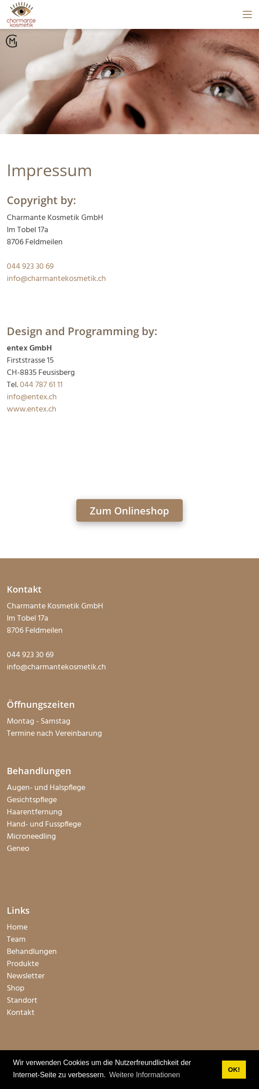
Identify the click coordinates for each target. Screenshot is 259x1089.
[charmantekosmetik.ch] (21, 14)
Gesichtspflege (32, 800)
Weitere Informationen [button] (144, 1075)
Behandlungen (32, 951)
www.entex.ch (31, 409)
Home (17, 927)
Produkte (23, 964)
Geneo (18, 848)
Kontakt (21, 1012)
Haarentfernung (34, 812)
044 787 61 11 (41, 385)
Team (16, 939)
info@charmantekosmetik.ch (56, 278)
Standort (22, 1000)
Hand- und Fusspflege (44, 824)
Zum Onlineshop (129, 510)
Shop (15, 988)
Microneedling (31, 836)
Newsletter (26, 976)
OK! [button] (234, 1069)
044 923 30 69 (30, 266)
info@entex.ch (32, 397)
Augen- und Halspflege (46, 788)
